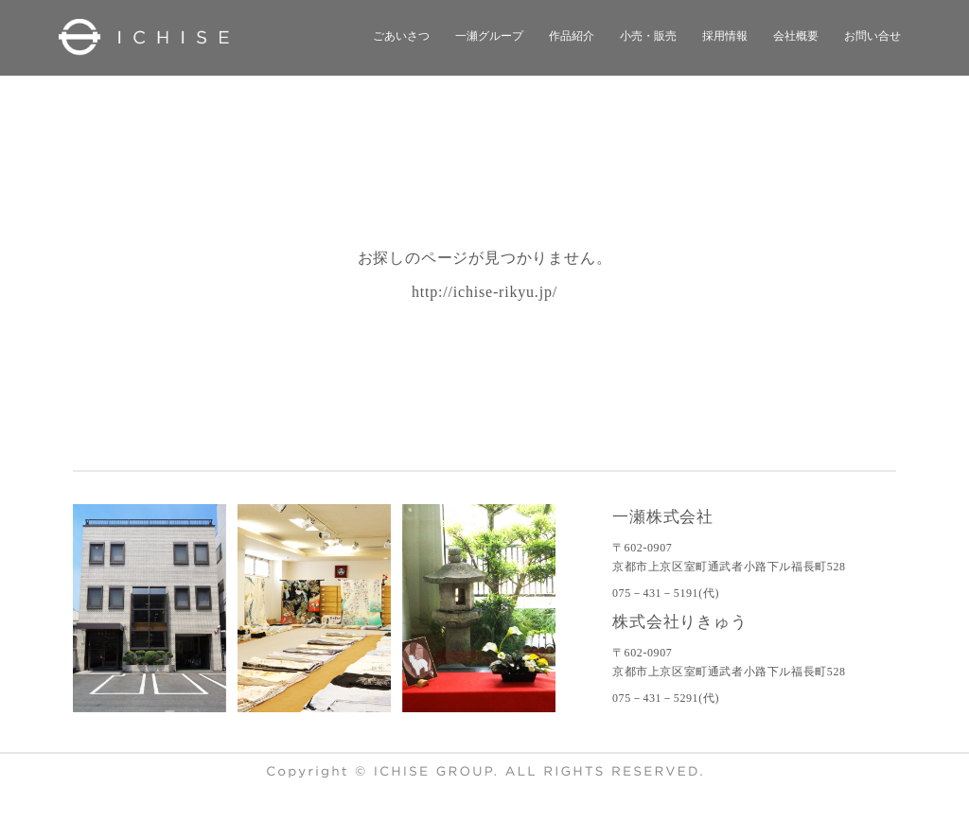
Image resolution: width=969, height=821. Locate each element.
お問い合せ (872, 36)
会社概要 (796, 36)
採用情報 (725, 36)
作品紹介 (571, 36)
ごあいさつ (401, 36)
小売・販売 (648, 36)
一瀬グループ (489, 36)
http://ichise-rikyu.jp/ (484, 292)
